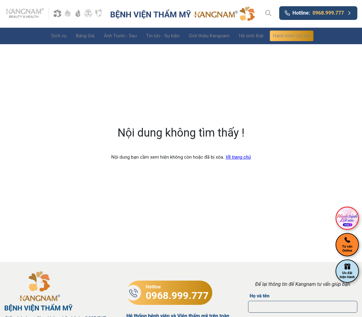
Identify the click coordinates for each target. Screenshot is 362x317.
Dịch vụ (59, 36)
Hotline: (318, 13)
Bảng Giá (85, 36)
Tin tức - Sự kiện (163, 36)
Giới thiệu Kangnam (209, 36)
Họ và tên (260, 296)
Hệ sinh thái (251, 36)
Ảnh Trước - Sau (120, 36)
